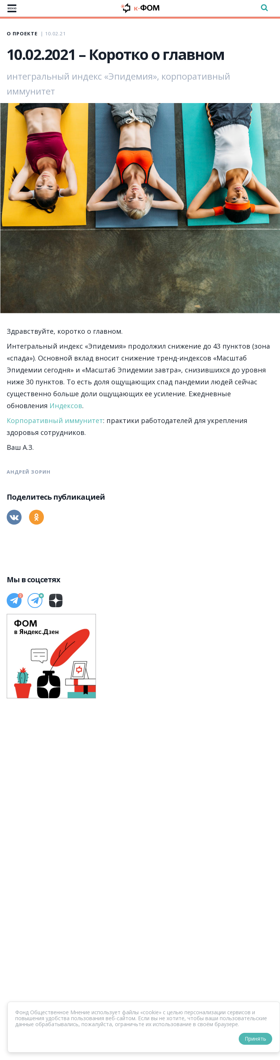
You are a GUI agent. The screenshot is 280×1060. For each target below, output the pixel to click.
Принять (255, 1038)
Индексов (65, 405)
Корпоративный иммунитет (55, 420)
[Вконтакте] (14, 517)
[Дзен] (55, 600)
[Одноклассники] (36, 517)
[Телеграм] (14, 600)
